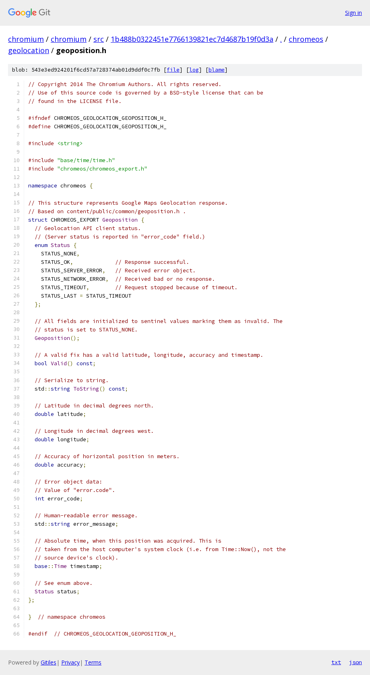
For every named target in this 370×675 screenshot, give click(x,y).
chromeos (306, 39)
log (194, 69)
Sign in (353, 12)
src (98, 39)
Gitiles (48, 662)
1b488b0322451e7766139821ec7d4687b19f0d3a (192, 39)
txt (336, 662)
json (355, 662)
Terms (93, 662)
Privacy (70, 662)
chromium (26, 39)
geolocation (28, 50)
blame (217, 69)
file (173, 69)
